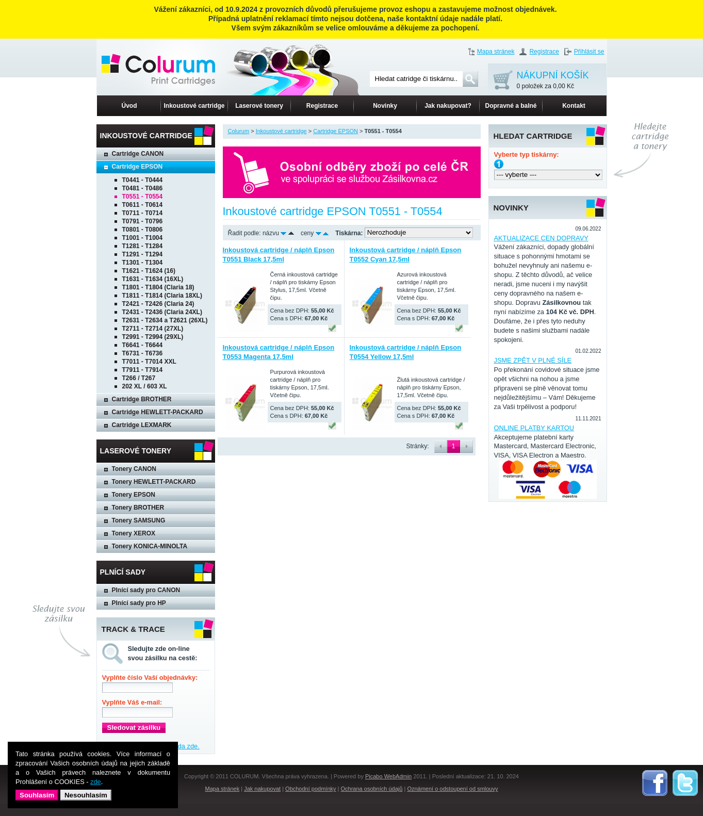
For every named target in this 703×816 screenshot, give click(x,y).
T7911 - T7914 (142, 369)
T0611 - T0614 (142, 204)
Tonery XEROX (133, 533)
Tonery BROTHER (138, 507)
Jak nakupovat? (447, 105)
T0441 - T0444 (142, 180)
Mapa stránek (496, 51)
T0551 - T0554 (142, 196)
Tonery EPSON (133, 494)
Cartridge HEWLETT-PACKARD (157, 412)
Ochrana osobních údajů (372, 789)
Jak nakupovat (262, 789)
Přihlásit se (589, 51)
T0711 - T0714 (142, 213)
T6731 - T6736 (142, 353)
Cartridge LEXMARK (142, 425)
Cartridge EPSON (137, 166)
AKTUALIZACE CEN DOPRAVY (541, 238)
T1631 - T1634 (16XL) (153, 279)
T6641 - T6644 (142, 345)
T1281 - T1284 (142, 246)
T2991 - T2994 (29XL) (153, 336)
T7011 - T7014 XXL (149, 361)
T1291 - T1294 (142, 254)
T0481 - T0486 (142, 188)
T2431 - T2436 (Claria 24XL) (162, 312)
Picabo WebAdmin (388, 776)
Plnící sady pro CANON (146, 590)
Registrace (544, 51)
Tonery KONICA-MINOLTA (150, 546)
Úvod (129, 105)
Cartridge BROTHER (142, 399)
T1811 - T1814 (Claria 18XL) (162, 295)
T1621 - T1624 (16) (148, 270)
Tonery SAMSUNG (139, 520)
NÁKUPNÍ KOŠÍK (553, 80)
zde (95, 782)
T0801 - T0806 (142, 229)
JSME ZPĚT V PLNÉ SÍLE (533, 360)
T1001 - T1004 (142, 237)
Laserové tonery (259, 105)
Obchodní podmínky (310, 789)
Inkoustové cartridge (194, 105)
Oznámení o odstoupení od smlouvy (452, 789)
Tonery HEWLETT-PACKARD (154, 481)
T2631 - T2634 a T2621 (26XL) (165, 320)
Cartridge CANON (138, 153)
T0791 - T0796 (142, 221)
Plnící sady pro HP (139, 603)
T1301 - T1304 (142, 262)
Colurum (239, 131)
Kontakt (573, 105)
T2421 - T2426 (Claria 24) (158, 303)
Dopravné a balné (510, 105)
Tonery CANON (134, 468)
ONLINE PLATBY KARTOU (534, 428)
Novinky (385, 105)
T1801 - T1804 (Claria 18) (158, 287)
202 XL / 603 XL (144, 386)
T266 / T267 (139, 378)
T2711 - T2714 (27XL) (153, 328)
